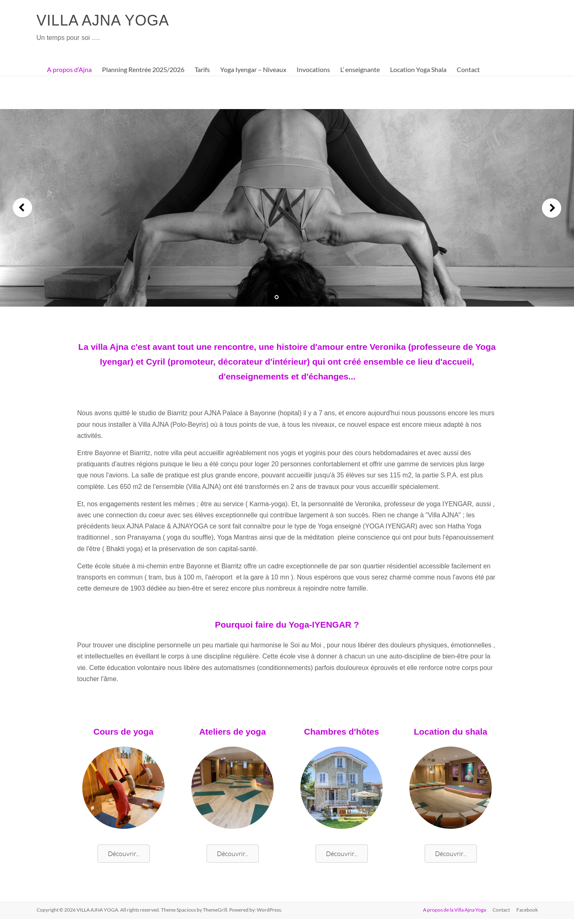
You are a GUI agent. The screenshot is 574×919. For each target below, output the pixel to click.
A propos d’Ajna (69, 69)
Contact (468, 69)
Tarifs (202, 69)
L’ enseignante (360, 69)
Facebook (527, 910)
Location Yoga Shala (418, 69)
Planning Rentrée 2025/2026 (143, 69)
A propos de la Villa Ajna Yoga (454, 910)
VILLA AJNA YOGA (103, 20)
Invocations (313, 69)
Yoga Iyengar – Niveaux (253, 69)
